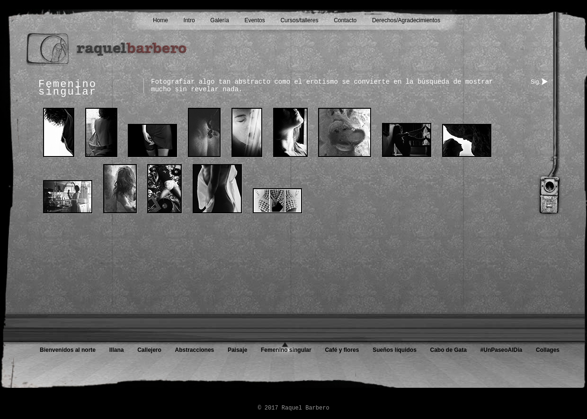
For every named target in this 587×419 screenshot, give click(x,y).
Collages (548, 350)
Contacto (345, 20)
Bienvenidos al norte (68, 350)
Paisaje (237, 350)
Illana (116, 350)
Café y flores (342, 350)
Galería (219, 20)
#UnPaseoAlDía (501, 350)
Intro (189, 20)
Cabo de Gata (448, 350)
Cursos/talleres (299, 20)
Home (160, 20)
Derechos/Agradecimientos (406, 20)
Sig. (536, 82)
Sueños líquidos (395, 350)
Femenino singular (286, 350)
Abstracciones (194, 350)
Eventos (254, 20)
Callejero (149, 350)
